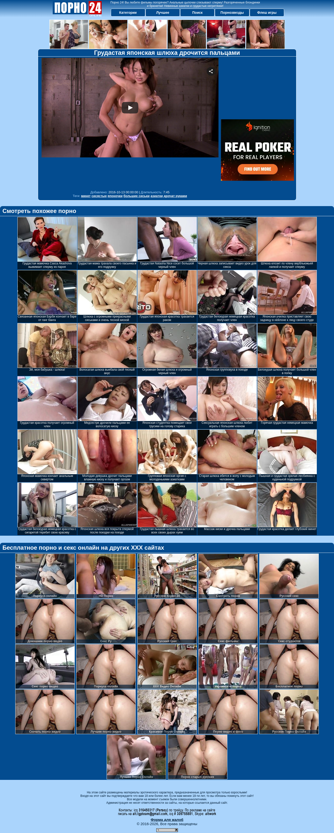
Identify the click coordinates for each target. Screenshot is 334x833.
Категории (128, 13)
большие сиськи (136, 196)
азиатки (156, 196)
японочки (115, 196)
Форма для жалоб (167, 820)
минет (86, 196)
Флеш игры (267, 13)
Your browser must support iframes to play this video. (130, 123)
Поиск (197, 13)
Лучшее (162, 13)
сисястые (99, 196)
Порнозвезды (232, 13)
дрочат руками (175, 196)
